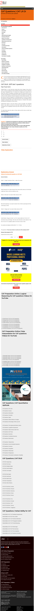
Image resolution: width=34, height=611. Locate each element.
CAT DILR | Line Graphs (6, 470)
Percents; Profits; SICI (6, 36)
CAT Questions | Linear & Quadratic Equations (11, 443)
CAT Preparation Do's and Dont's (6, 587)
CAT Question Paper (4, 566)
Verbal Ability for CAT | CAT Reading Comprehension (12, 513)
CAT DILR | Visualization (7, 480)
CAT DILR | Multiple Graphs (7, 465)
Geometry (3, 43)
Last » (21, 236)
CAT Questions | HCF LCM (7, 408)
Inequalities (4, 51)
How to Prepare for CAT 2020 (6, 585)
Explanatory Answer (6, 144)
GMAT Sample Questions (4, 609)
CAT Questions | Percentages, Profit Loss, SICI (11, 421)
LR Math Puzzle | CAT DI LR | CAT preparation (11, 320)
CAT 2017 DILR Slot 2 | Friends (8, 500)
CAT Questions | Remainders (7, 412)
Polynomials (4, 52)
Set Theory (3, 42)
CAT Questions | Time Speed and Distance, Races (11, 424)
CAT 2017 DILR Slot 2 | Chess (8, 492)
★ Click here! (16, 243)
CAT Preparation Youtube (5, 565)
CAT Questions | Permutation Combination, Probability (12, 454)
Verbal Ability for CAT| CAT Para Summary (10, 528)
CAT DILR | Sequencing (6, 461)
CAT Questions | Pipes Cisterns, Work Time (10, 429)
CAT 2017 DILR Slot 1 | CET (7, 502)
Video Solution (5, 141)
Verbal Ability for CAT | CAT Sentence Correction (11, 532)
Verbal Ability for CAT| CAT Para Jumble (10, 516)
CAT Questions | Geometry (7, 433)
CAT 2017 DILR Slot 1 (9, 18)
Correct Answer (5, 138)
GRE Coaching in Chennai (20, 607)
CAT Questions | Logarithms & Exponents (10, 427)
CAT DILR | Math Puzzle (6, 478)
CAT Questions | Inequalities (7, 448)
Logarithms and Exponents (7, 39)
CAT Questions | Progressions (8, 452)
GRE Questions (18, 608)
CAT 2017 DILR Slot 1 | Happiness (8, 507)
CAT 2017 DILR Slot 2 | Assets (8, 486)
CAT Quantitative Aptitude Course (6, 555)
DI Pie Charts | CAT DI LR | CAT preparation (11, 359)
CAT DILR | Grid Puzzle (6, 475)
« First (11, 236)
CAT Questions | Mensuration (8, 438)
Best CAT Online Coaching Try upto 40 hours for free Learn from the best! (16, 275)
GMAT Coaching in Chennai (4, 608)
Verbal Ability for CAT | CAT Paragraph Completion (11, 520)
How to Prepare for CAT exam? (6, 579)
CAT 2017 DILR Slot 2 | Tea (7, 498)
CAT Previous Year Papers (5, 568)
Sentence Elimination (5, 62)
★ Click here (16, 287)
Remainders (4, 30)
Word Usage (4, 68)
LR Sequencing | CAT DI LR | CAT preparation (10, 319)
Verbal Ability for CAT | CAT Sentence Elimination (11, 518)
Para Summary (4, 70)
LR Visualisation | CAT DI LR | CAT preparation (11, 324)
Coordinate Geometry (6, 45)
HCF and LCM (4, 27)
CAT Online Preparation (5, 584)
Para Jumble (4, 59)
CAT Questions (3, 18)
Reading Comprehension (6, 65)
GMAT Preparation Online (4, 607)
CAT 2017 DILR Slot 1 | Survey (8, 504)
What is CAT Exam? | (4, 577)
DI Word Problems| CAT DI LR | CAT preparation (12, 362)
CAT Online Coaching (5, 73)
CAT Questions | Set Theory (7, 431)
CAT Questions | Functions (7, 445)
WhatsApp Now (7, 602)
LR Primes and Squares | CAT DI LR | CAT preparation (12, 327)
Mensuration (4, 46)
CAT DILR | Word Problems (7, 468)
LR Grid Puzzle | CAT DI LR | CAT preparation (10, 318)
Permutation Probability (6, 55)
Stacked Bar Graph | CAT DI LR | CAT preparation (12, 355)
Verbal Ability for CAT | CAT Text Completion (10, 530)
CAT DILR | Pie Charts (6, 463)
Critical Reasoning (5, 67)
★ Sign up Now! (16, 279)
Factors (3, 29)
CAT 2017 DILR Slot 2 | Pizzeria (8, 488)
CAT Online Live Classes (5, 588)
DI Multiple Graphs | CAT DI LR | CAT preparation (12, 361)
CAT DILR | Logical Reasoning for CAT (7, 557)
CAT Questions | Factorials (7, 414)
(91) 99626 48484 (6, 601)
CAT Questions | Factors (7, 410)
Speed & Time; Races (5, 38)
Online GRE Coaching (19, 609)
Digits (3, 33)
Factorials (3, 32)
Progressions (4, 54)
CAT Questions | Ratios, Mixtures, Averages (10, 419)
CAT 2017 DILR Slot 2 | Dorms (8, 494)
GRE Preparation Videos (20, 610)
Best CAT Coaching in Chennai (6, 558)
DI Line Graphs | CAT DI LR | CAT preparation (11, 363)
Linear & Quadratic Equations (7, 48)
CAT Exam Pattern (4, 576)
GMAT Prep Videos (3, 610)
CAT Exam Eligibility (11, 577)
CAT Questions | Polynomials (7, 450)
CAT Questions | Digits (6, 416)
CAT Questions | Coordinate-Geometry (9, 435)
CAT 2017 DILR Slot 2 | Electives (8, 490)
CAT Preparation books (5, 569)
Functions (3, 49)
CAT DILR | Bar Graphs (6, 473)
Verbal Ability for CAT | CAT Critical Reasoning (11, 522)
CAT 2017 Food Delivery (16, 25)
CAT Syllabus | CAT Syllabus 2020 (7, 574)
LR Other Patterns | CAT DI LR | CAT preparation (11, 322)
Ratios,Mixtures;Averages (6, 35)
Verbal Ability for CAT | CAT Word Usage (10, 526)
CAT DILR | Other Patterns (7, 482)
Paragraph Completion (6, 64)
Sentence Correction (5, 61)
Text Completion (5, 71)
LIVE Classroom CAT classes (6, 552)
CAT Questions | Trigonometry (8, 441)
